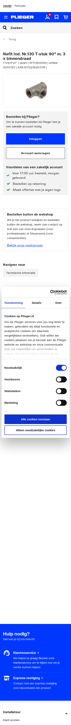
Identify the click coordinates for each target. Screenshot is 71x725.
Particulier (20, 6)
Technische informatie (20, 272)
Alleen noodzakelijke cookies (35, 430)
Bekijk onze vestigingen (25, 245)
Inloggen (35, 138)
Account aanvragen (35, 153)
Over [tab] (58, 302)
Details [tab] (36, 302)
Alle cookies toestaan (35, 419)
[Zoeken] (41, 27)
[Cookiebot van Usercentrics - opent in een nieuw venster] (50, 292)
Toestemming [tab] (13, 302)
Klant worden (11, 720)
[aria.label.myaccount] (47, 17)
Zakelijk (7, 6)
